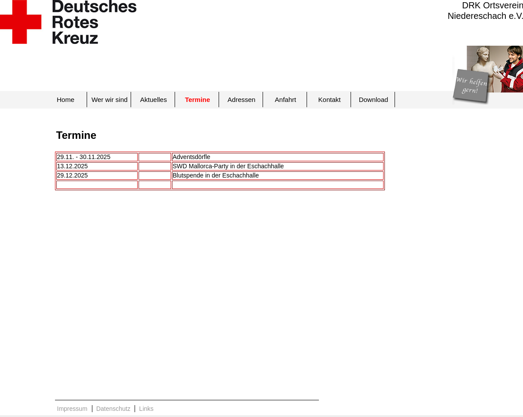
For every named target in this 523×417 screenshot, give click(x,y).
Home (65, 99)
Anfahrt (285, 99)
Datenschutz (113, 408)
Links (146, 408)
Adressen (241, 99)
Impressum (72, 408)
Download (373, 99)
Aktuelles (153, 99)
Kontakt (329, 99)
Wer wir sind (109, 99)
